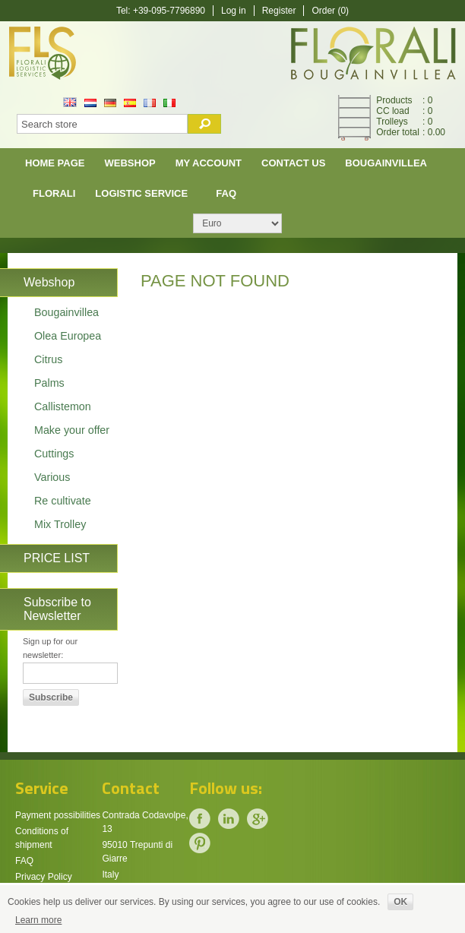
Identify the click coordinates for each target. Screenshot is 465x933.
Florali (54, 193)
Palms (49, 383)
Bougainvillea (386, 163)
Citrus (48, 359)
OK (400, 902)
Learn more (38, 920)
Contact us (293, 163)
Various (52, 477)
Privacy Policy (43, 876)
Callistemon (62, 406)
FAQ (226, 193)
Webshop (130, 163)
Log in (233, 10)
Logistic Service (141, 193)
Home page (55, 163)
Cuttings (54, 454)
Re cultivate (62, 501)
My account (209, 163)
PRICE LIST (57, 558)
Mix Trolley (60, 524)
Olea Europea (67, 336)
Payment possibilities (57, 815)
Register (279, 10)
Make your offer (71, 430)
